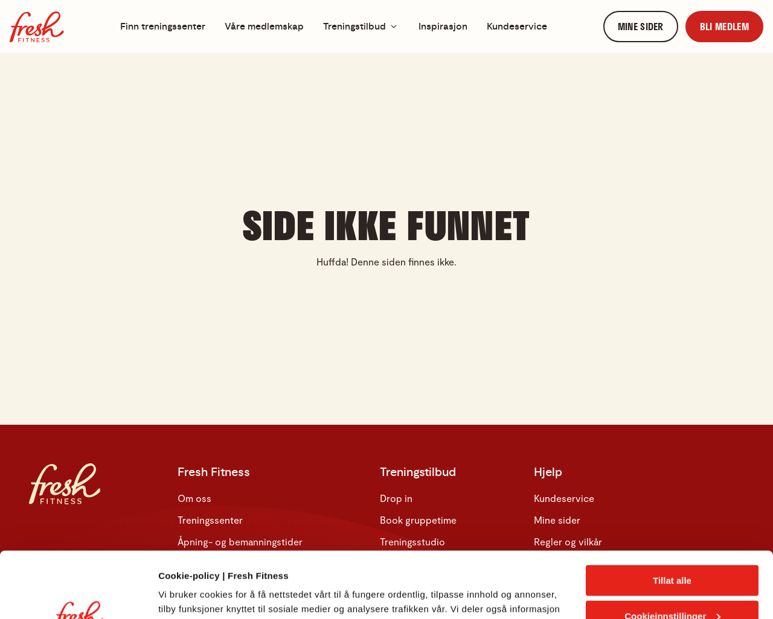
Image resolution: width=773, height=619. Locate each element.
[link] (640, 27)
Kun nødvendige (672, 589)
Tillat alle (672, 518)
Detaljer (175, 594)
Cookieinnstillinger (672, 554)
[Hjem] (37, 26)
